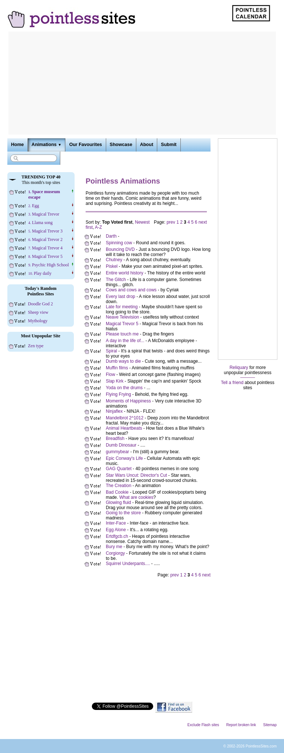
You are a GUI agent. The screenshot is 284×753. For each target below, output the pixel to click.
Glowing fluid (118, 502)
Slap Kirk (114, 381)
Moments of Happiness (128, 401)
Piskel (112, 266)
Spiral (111, 351)
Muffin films (117, 367)
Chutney (114, 259)
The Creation (118, 485)
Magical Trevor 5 (122, 323)
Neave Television (122, 317)
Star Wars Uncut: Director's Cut (136, 475)
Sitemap (270, 725)
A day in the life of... (125, 340)
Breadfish (115, 438)
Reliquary (239, 367)
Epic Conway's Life (124, 458)
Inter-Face (116, 523)
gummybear (117, 451)
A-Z (98, 227)
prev (170, 222)
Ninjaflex (114, 411)
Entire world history (124, 273)
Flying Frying (118, 394)
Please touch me (122, 334)
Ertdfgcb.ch (117, 536)
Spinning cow (119, 242)
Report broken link (241, 725)
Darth (112, 236)
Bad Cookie (117, 492)
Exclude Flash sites (203, 725)
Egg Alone (116, 529)
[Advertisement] (142, 83)
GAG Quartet (119, 468)
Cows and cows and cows (131, 289)
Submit (168, 144)
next (202, 222)
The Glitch (116, 279)
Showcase (121, 144)
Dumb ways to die (123, 361)
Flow (110, 374)
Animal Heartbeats (124, 428)
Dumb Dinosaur (121, 445)
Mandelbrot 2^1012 (124, 417)
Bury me (114, 546)
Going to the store (123, 512)
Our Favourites (85, 144)
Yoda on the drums (124, 387)
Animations (47, 144)
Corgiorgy (115, 553)
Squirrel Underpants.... (128, 563)
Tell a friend (232, 382)
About (146, 144)
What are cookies (136, 497)
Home (17, 144)
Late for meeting (122, 306)
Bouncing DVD (120, 249)
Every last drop (120, 296)
